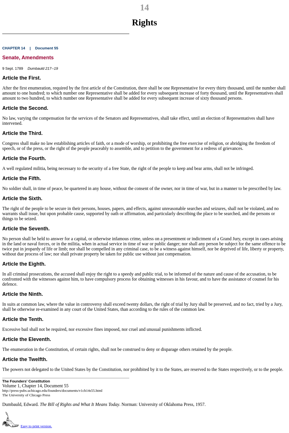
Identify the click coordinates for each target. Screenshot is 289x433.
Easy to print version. (36, 426)
